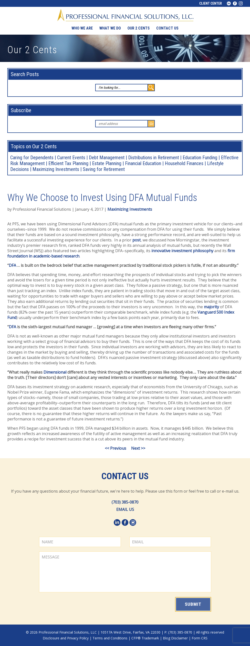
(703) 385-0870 (125, 502)
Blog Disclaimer (175, 638)
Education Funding (200, 157)
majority (211, 306)
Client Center (210, 3)
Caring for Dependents (31, 157)
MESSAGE (125, 571)
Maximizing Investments (55, 169)
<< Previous (115, 448)
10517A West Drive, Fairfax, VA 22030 (130, 632)
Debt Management (107, 157)
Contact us (167, 28)
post (136, 240)
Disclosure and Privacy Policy (66, 638)
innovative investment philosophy (182, 250)
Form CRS (200, 638)
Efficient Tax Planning (68, 163)
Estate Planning (106, 163)
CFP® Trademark (145, 638)
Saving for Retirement (104, 169)
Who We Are (82, 28)
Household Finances (184, 163)
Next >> (138, 448)
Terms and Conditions (110, 638)
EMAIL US (125, 509)
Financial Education (143, 163)
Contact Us (125, 476)
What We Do (110, 28)
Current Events (71, 157)
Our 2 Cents (138, 28)
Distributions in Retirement (153, 157)
